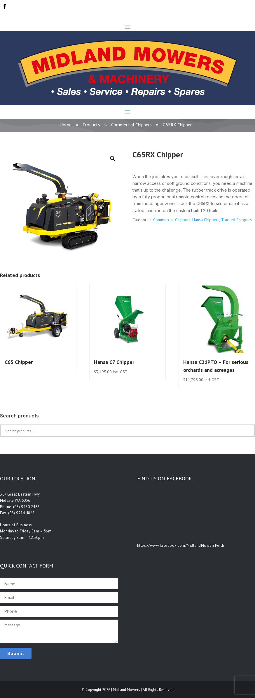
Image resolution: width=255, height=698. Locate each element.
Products (91, 125)
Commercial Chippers (131, 125)
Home (65, 125)
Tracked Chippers (236, 219)
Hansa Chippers (205, 219)
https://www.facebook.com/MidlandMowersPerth (180, 545)
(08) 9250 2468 (26, 506)
